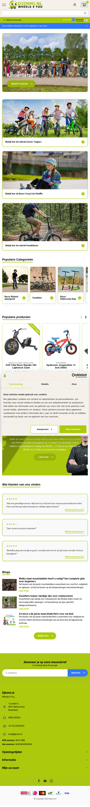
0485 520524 (14, 717)
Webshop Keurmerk (74, 510)
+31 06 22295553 (16, 726)
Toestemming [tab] (16, 384)
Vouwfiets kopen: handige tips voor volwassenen (46, 596)
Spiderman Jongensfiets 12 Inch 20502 (60, 366)
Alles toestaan (73, 429)
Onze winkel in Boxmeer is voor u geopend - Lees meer (24, 26)
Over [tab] (74, 384)
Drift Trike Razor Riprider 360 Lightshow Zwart (21, 366)
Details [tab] (45, 384)
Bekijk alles (45, 636)
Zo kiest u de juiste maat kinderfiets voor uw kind (46, 613)
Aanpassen (44, 429)
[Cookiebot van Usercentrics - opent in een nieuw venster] (74, 376)
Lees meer (24, 590)
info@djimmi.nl (15, 734)
